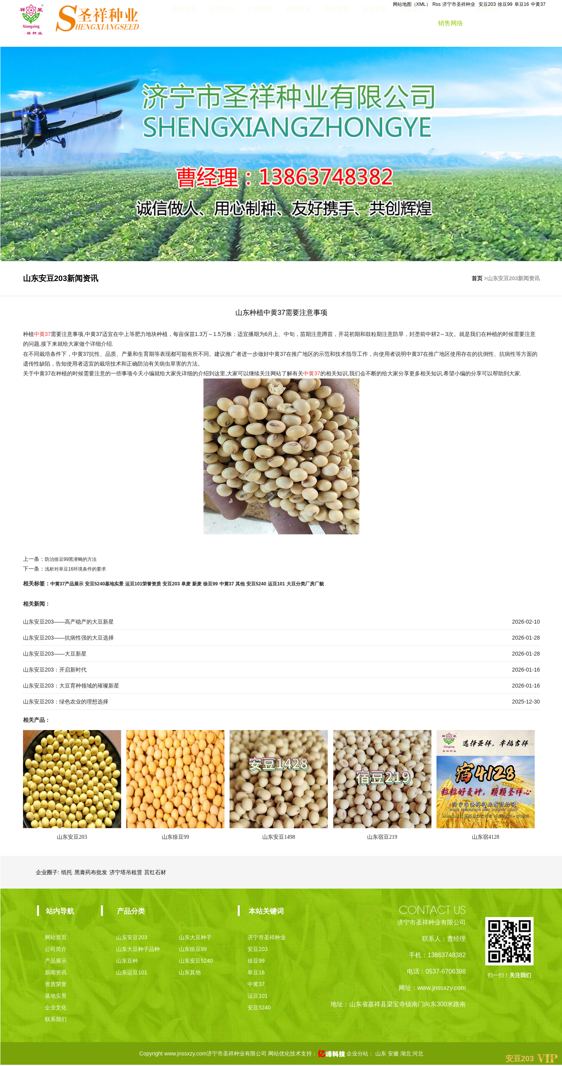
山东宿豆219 (382, 837)
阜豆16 (518, 4)
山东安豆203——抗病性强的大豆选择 (68, 638)
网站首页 (184, 23)
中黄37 (537, 4)
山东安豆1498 (278, 837)
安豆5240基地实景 (112, 583)
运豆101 (310, 583)
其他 (268, 583)
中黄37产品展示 (69, 583)
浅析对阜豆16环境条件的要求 (81, 569)
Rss (420, 4)
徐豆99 (499, 4)
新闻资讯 (298, 23)
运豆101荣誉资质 (157, 583)
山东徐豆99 (175, 837)
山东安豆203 (72, 837)
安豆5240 (287, 583)
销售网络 (450, 23)
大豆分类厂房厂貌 (344, 583)
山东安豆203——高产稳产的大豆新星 (68, 622)
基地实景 (374, 23)
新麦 (219, 583)
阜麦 (207, 583)
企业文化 (412, 23)
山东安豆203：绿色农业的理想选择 (65, 701)
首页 (477, 278)
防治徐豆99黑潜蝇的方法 (75, 559)
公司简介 (222, 23)
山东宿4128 (485, 837)
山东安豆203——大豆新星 (55, 654)
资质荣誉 (336, 23)
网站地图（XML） (392, 4)
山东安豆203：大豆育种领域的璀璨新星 (71, 685)
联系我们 (488, 23)
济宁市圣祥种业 (447, 4)
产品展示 (260, 23)
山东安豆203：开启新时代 (55, 669)
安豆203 (479, 4)
